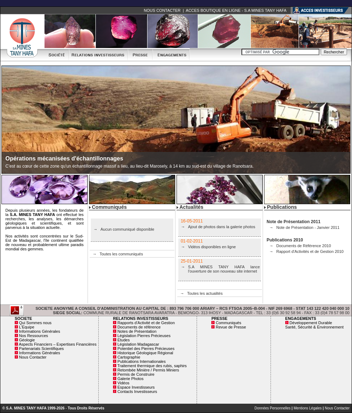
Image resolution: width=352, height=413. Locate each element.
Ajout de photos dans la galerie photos (221, 227)
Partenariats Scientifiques (41, 348)
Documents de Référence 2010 (303, 246)
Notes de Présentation (136, 331)
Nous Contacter (32, 357)
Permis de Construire (135, 374)
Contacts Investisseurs (137, 391)
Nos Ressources (33, 335)
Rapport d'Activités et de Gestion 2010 (309, 251)
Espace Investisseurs (136, 387)
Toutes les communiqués (121, 254)
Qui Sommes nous (35, 323)
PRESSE (219, 318)
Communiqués (228, 323)
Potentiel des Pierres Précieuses (145, 348)
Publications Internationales (141, 361)
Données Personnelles (272, 408)
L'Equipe (26, 327)
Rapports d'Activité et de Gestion (146, 323)
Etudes (123, 340)
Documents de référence (138, 327)
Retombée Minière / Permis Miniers (148, 370)
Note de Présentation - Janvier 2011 (307, 227)
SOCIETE (23, 318)
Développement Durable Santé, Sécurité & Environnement (314, 325)
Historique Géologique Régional (145, 353)
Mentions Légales (308, 408)
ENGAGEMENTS (300, 318)
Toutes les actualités (204, 293)
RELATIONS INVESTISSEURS (140, 318)
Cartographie (128, 357)
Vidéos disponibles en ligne (212, 247)
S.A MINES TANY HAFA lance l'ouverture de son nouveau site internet (224, 269)
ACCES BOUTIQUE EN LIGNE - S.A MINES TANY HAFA (236, 10)
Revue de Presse (231, 327)
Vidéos (123, 383)
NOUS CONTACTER (162, 10)
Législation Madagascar (138, 344)
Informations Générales (39, 331)
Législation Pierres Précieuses (143, 335)
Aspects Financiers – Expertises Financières (57, 344)
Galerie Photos (130, 378)
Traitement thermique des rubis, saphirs (152, 366)
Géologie (27, 340)
